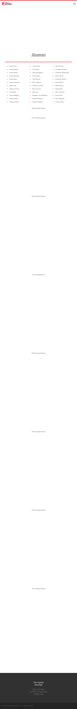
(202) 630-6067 (38, 689)
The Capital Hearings (13, 705)
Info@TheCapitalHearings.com (38, 692)
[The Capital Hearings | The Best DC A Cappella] (7, 3)
